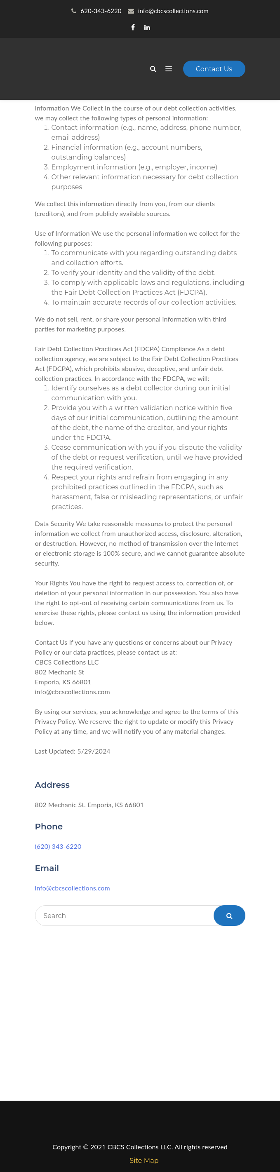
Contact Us (214, 69)
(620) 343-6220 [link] (58, 846)
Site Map (143, 1161)
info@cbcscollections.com (72, 888)
